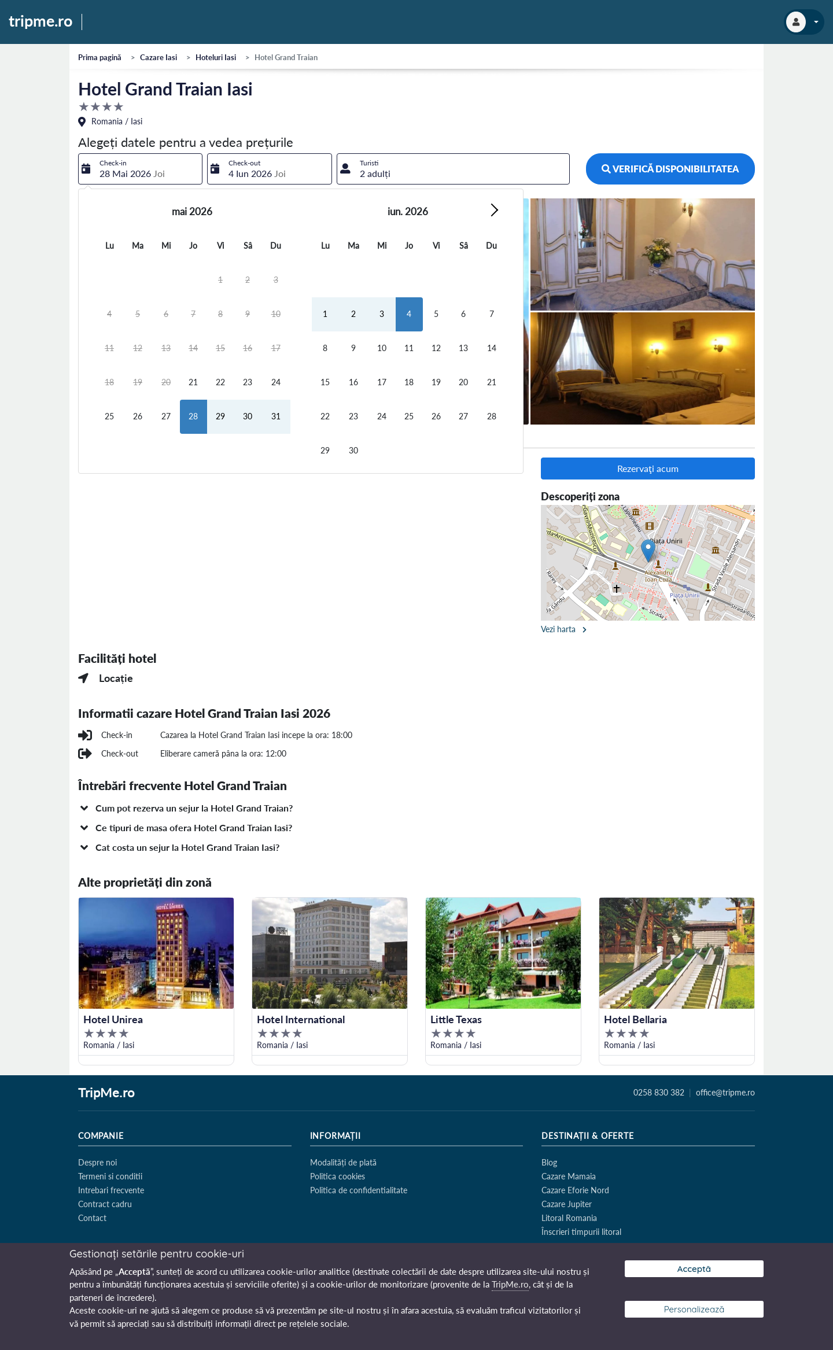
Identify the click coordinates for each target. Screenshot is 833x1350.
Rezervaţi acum (648, 468)
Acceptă (694, 1268)
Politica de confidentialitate (358, 1190)
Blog (549, 1162)
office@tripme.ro (725, 1093)
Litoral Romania (569, 1218)
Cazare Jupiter (566, 1204)
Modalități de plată (343, 1162)
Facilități (214, 438)
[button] (416, 808)
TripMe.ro (106, 1093)
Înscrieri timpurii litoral (581, 1232)
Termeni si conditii (110, 1176)
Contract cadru (105, 1204)
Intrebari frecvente (111, 1190)
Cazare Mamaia (568, 1176)
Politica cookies (337, 1176)
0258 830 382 (658, 1093)
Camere (162, 438)
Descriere (107, 438)
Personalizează (694, 1309)
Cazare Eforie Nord (575, 1190)
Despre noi (97, 1162)
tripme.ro (41, 21)
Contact (92, 1218)
